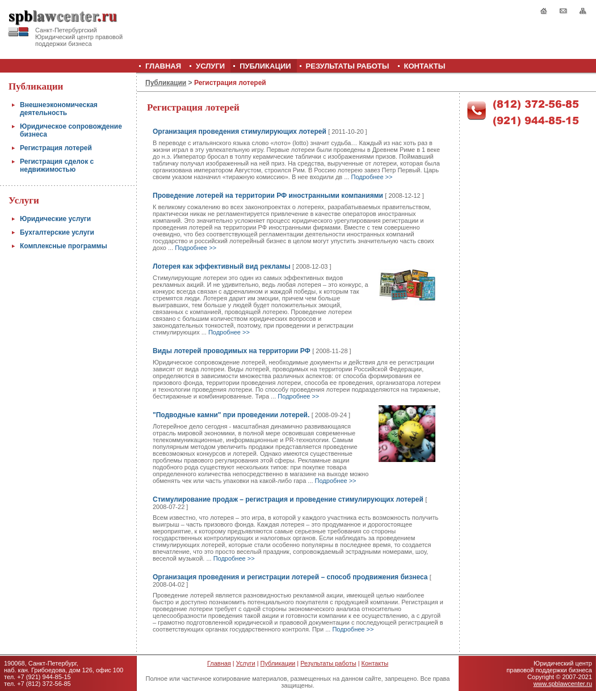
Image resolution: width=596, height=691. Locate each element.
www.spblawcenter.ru (563, 683)
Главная (219, 663)
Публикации (165, 83)
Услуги (245, 663)
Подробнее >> (371, 176)
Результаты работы (328, 663)
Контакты (375, 663)
